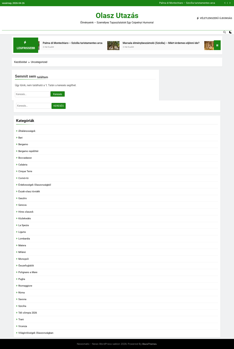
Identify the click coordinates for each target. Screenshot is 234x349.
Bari (20, 137)
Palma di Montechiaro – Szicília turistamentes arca (187, 3)
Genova (22, 205)
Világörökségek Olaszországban (35, 332)
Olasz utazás (117, 15)
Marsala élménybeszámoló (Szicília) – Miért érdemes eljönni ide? (165, 43)
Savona (22, 299)
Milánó (22, 252)
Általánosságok (26, 131)
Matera (22, 245)
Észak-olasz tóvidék (29, 191)
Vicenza (22, 326)
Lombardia (24, 238)
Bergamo (23, 144)
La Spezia (23, 225)
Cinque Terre (25, 171)
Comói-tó (23, 178)
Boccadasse (25, 157)
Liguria (22, 231)
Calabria (22, 164)
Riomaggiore (25, 285)
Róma (21, 292)
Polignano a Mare (27, 272)
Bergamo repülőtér (28, 151)
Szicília (22, 306)
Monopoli (23, 258)
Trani (21, 319)
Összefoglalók (26, 265)
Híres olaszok (25, 211)
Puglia (21, 279)
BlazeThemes (149, 343)
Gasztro (22, 198)
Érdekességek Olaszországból (34, 184)
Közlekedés (24, 218)
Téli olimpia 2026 (27, 312)
